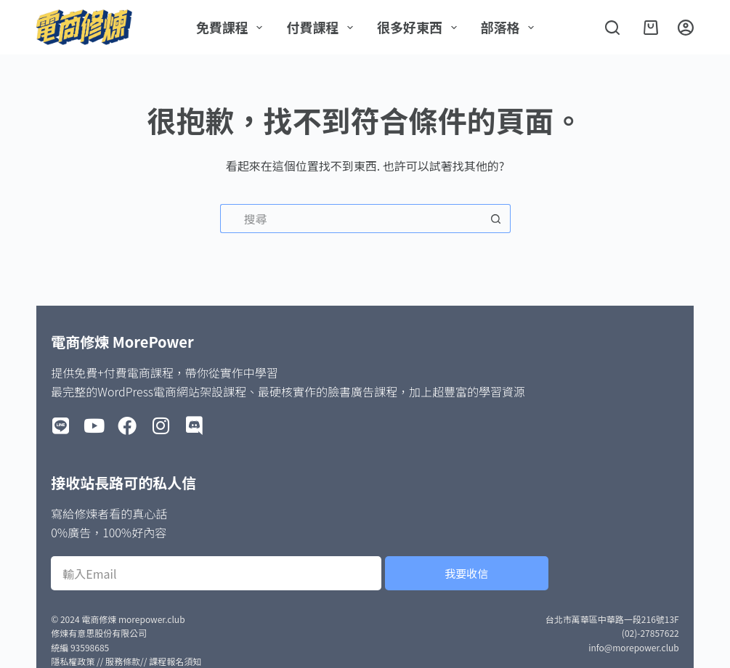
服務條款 (122, 661)
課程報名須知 (175, 661)
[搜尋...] (351, 218)
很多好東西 (420, 26)
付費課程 (322, 26)
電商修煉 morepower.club (132, 619)
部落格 (510, 26)
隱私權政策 (72, 661)
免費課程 (232, 26)
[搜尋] (612, 27)
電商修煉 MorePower (122, 341)
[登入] (686, 28)
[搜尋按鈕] (496, 218)
